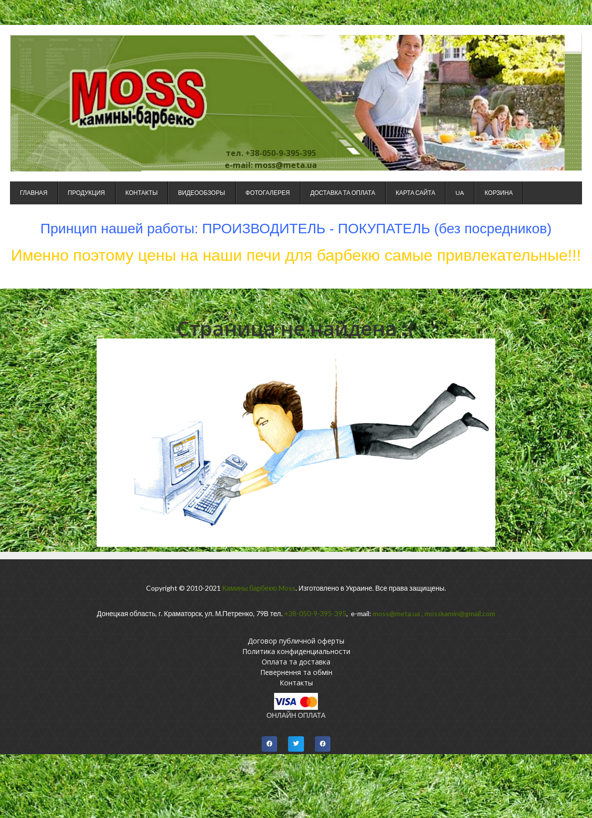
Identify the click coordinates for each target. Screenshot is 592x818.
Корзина (498, 192)
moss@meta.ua (396, 613)
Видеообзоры (201, 192)
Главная (33, 192)
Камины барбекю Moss (259, 588)
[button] (270, 744)
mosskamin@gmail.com (460, 613)
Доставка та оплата (342, 192)
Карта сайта (415, 192)
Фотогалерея (268, 192)
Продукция (86, 192)
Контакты (142, 192)
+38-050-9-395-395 (315, 613)
